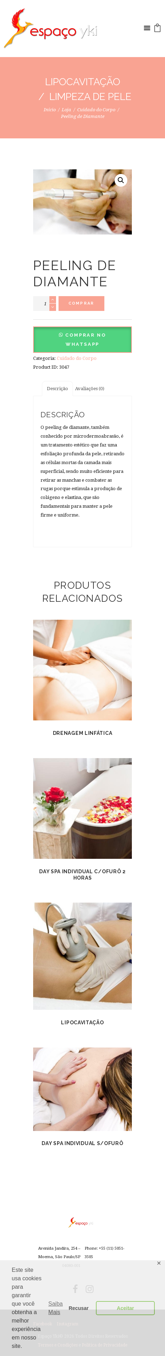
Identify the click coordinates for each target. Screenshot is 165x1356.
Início (50, 109)
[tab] (57, 388)
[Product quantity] (44, 303)
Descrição (57, 388)
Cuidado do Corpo (96, 109)
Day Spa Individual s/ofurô (82, 1143)
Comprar (81, 303)
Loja (66, 109)
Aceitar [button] (125, 1308)
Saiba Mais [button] (55, 1308)
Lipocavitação (82, 82)
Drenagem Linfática (82, 733)
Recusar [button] (79, 1308)
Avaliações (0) (89, 388)
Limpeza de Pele (90, 96)
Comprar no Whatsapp (85, 339)
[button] (82, 344)
